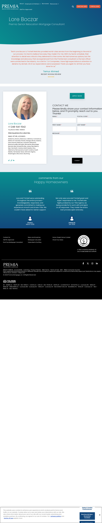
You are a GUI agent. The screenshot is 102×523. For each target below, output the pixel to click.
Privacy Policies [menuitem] (36, 269)
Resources (54, 4)
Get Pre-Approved (26, 9)
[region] (51, 515)
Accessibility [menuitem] (18, 269)
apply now (77, 96)
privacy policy (56, 516)
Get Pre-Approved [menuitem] (8, 239)
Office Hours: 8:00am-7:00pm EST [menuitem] (14, 272)
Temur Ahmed (51, 71)
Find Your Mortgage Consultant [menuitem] (13, 242)
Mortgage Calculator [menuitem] (34, 239)
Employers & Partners (33, 4)
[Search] (73, 6)
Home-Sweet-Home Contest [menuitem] (61, 237)
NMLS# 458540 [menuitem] (8, 269)
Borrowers (45, 4)
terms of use (8, 518)
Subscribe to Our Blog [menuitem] (34, 242)
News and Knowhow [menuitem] (34, 237)
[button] (83, 263)
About (22, 4)
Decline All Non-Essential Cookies (87, 516)
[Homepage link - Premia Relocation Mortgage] (11, 267)
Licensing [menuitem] (26, 269)
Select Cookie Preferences (87, 508)
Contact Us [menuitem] (6, 237)
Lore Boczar (15, 123)
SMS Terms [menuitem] (45, 269)
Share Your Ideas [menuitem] (58, 239)
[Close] (99, 515)
